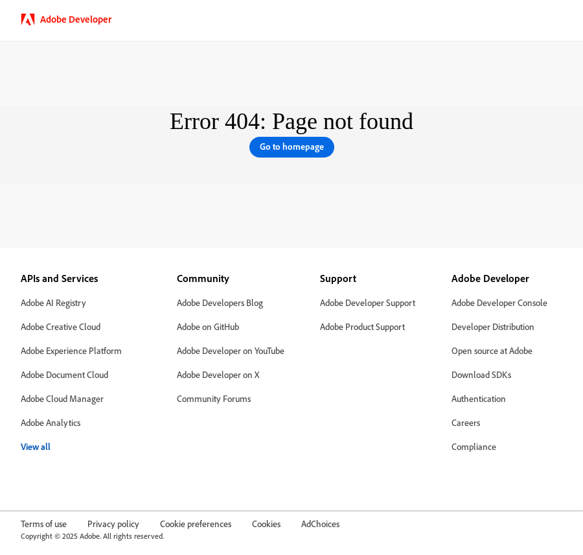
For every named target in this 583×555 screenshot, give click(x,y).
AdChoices (320, 523)
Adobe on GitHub (208, 326)
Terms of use (44, 523)
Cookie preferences (195, 523)
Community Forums (214, 398)
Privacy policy (113, 523)
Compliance (474, 446)
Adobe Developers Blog (220, 302)
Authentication (479, 398)
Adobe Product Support (362, 326)
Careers (466, 422)
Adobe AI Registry (53, 302)
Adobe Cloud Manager (62, 398)
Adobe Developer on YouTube (230, 350)
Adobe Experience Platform (71, 350)
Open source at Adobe (492, 350)
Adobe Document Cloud (64, 374)
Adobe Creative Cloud (60, 326)
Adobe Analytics (50, 422)
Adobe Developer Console (499, 302)
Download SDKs (481, 374)
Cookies (266, 523)
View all (36, 446)
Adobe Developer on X (218, 374)
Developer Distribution (493, 326)
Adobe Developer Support (367, 302)
